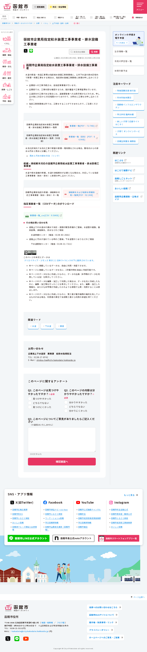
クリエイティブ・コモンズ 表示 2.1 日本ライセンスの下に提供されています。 (59, 260)
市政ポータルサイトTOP (23, 23)
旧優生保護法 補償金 (126, 141)
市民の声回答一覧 (123, 61)
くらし (45, 23)
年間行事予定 (121, 70)
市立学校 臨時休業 (125, 114)
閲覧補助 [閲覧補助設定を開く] (39, 6)
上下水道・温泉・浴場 (60, 23)
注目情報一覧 (121, 51)
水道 (34, 326)
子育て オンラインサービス (127, 133)
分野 (37, 23)
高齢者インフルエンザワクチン (128, 106)
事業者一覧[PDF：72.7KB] (82, 125)
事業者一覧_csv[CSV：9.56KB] (44, 215)
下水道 (48, 326)
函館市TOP (6, 23)
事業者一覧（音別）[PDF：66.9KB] (82, 138)
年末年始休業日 (124, 97)
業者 (62, 326)
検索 (96, 51)
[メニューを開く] (140, 7)
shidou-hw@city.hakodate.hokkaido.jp (56, 360)
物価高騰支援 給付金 (126, 90)
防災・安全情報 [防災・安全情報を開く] (58, 6)
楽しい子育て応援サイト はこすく (127, 123)
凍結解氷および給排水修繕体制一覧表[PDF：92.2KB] (81, 193)
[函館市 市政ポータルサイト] (16, 7)
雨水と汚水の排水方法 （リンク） (45, 155)
